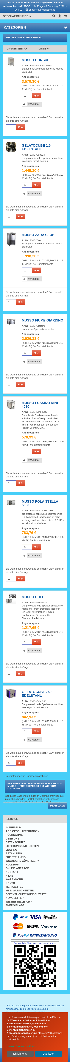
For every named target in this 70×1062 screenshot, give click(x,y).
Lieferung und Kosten (22, 846)
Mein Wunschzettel (20, 890)
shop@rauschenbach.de (42, 9)
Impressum (13, 827)
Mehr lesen (57, 805)
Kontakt (12, 871)
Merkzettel (14, 886)
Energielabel (16, 905)
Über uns (12, 838)
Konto (10, 883)
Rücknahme (14, 834)
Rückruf (12, 864)
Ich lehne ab (20, 1053)
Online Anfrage (17, 868)
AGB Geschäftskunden (22, 831)
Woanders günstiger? (22, 860)
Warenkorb (14, 879)
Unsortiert (17, 48)
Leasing (11, 849)
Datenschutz (15, 842)
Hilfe (9, 875)
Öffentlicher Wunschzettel (27, 894)
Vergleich (34, 104)
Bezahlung (14, 853)
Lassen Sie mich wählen (21, 1046)
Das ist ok (48, 1053)
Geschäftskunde (17, 16)
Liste (44, 48)
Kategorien (35, 27)
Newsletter (15, 897)
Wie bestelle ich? (19, 901)
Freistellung (16, 857)
